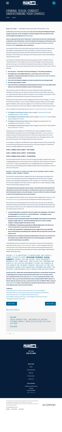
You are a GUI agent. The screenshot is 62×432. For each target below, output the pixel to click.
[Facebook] (25, 381)
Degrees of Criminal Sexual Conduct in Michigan (41, 132)
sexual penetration (43, 136)
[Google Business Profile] (33, 381)
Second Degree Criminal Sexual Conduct (37, 320)
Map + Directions (31, 416)
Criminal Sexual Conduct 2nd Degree (45, 99)
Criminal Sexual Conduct (12, 318)
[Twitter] (36, 381)
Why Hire (31, 396)
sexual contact (43, 140)
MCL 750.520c (20, 142)
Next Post (50, 327)
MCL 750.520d (26, 147)
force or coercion (20, 240)
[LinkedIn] (29, 381)
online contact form (11, 306)
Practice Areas (31, 399)
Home (31, 390)
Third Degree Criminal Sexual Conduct (15, 322)
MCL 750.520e (19, 151)
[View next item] (13, 357)
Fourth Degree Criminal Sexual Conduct (16, 320)
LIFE (19, 138)
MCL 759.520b (24, 138)
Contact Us (31, 402)
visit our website (33, 300)
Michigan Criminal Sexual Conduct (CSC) (19, 55)
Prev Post (11, 327)
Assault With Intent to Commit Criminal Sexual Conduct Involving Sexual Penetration (27, 316)
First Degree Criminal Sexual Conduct (28, 318)
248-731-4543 (31, 377)
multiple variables (46, 156)
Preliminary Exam (28, 59)
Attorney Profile (31, 393)
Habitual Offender (26, 269)
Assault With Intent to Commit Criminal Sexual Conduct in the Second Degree (25, 314)
